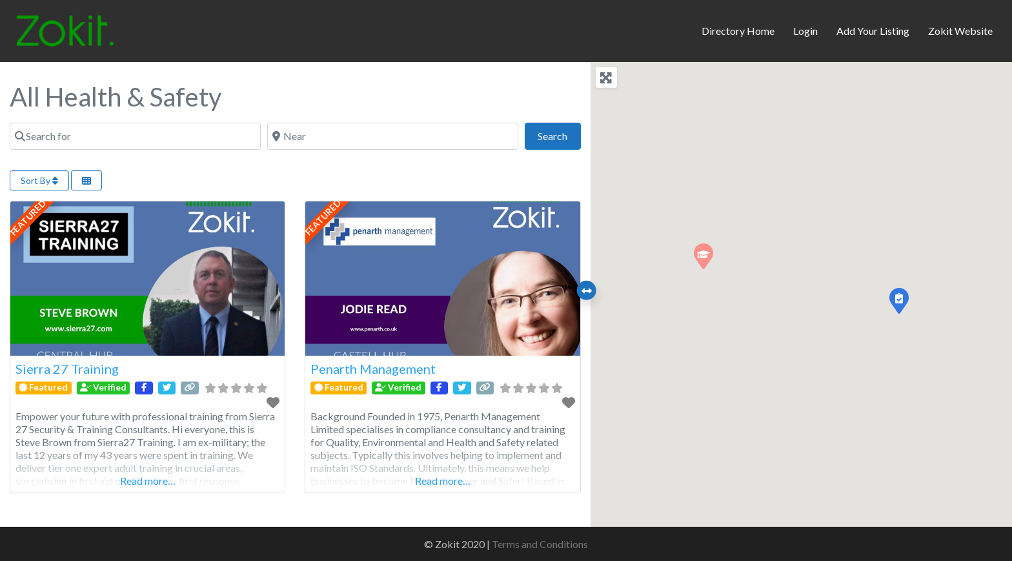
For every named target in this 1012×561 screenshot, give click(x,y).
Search (559, 134)
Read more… (148, 480)
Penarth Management (373, 368)
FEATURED (28, 218)
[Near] (392, 136)
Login (805, 31)
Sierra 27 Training (67, 368)
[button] (898, 300)
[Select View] (86, 180)
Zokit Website (960, 31)
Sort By (39, 180)
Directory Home (738, 31)
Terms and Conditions (540, 544)
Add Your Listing (872, 31)
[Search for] (135, 136)
